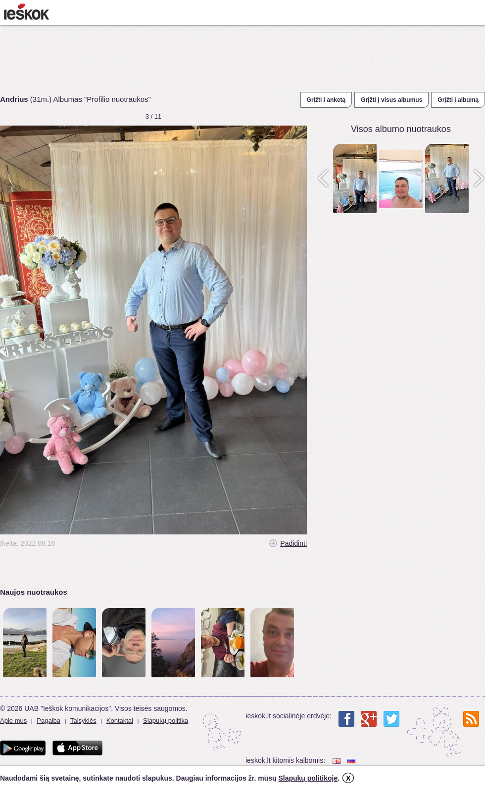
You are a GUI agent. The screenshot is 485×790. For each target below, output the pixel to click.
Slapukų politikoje (308, 778)
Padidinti (293, 543)
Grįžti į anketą (326, 99)
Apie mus (13, 720)
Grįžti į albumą (458, 99)
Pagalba (48, 720)
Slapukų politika (165, 720)
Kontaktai (119, 720)
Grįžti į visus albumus (391, 99)
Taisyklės (83, 720)
